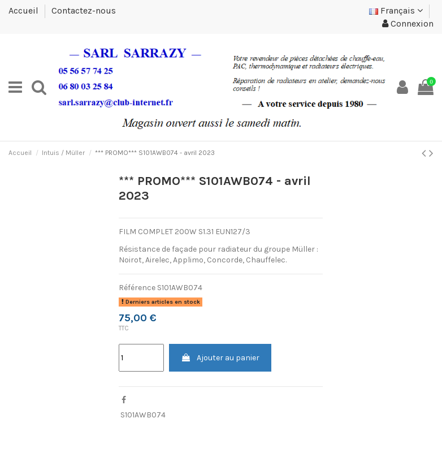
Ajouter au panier (220, 358)
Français (396, 10)
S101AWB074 (143, 415)
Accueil (24, 10)
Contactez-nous (83, 10)
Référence (137, 287)
